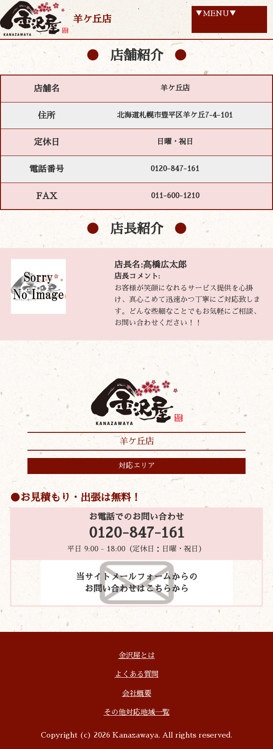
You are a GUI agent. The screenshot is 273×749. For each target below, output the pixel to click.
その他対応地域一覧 (137, 712)
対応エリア (136, 465)
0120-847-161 (137, 533)
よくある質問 (137, 674)
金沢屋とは (136, 655)
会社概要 (136, 693)
